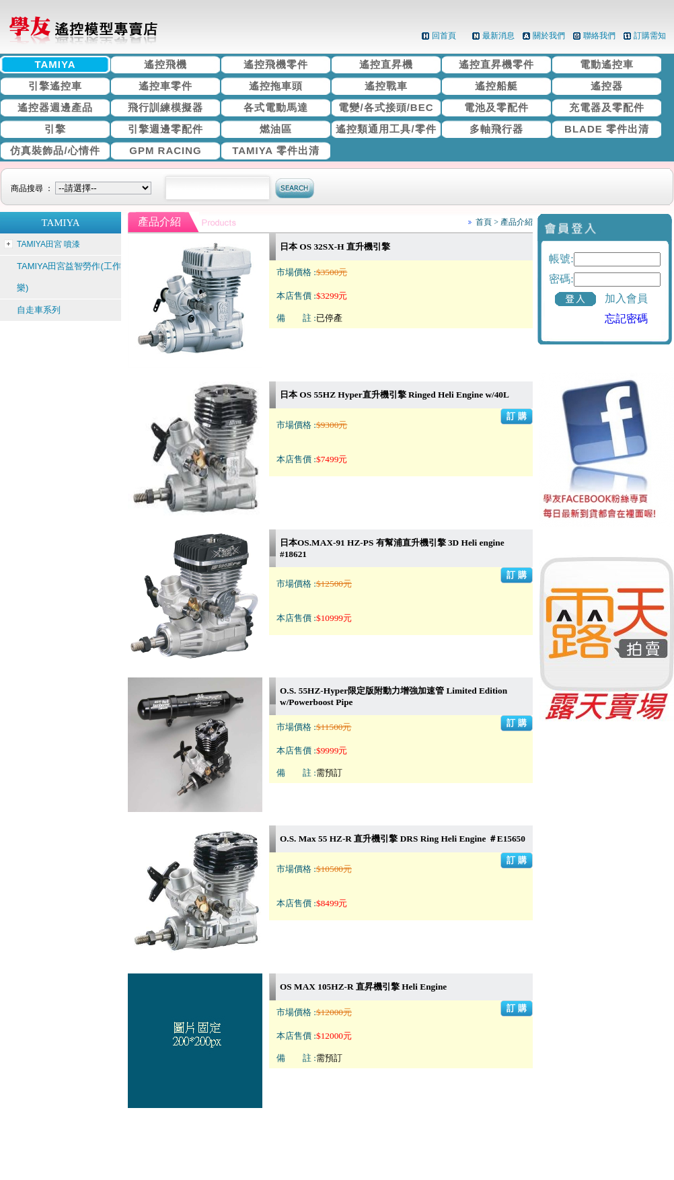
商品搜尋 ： (83, 188)
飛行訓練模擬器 (165, 107)
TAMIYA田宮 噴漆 (48, 244)
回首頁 (444, 35)
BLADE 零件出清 (606, 129)
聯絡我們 (599, 35)
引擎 (55, 129)
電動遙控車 (607, 64)
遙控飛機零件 (276, 64)
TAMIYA (54, 64)
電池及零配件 (496, 107)
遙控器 (607, 85)
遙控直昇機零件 (496, 64)
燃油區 (276, 129)
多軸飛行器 (496, 129)
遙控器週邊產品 (55, 107)
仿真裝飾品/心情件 (55, 150)
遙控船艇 (496, 85)
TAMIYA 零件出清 (276, 150)
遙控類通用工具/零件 (386, 129)
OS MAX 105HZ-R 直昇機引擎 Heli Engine (363, 987)
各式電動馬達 (276, 107)
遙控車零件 (165, 85)
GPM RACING (165, 150)
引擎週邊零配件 (165, 129)
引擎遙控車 (55, 85)
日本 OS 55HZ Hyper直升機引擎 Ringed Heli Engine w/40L (394, 395)
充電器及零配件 (606, 107)
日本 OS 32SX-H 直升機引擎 (335, 247)
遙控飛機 (165, 64)
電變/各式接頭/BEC (385, 107)
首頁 (484, 222)
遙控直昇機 (386, 64)
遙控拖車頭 (276, 85)
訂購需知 (650, 35)
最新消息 (498, 35)
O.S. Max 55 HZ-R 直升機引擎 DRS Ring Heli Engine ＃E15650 (402, 839)
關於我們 (549, 35)
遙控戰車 (386, 85)
